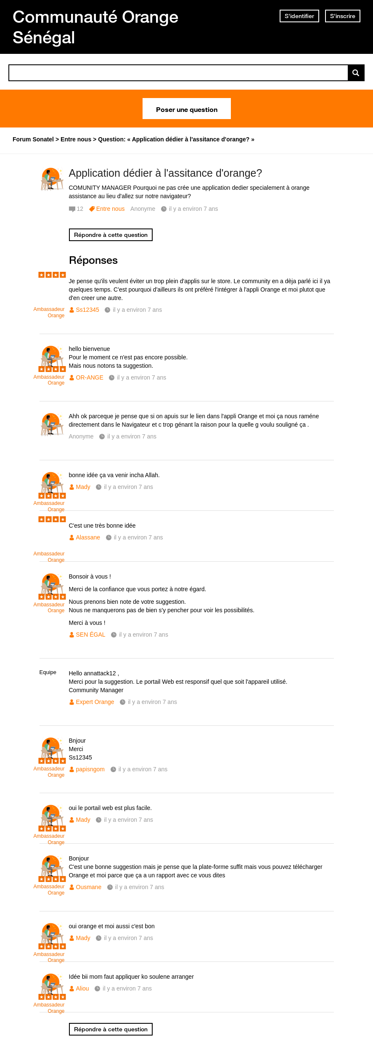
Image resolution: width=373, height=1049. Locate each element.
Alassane (88, 537)
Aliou (82, 988)
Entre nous (110, 208)
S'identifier (299, 16)
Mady (83, 486)
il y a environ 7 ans (137, 309)
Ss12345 (87, 309)
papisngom (90, 769)
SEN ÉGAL (91, 634)
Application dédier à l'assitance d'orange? (165, 173)
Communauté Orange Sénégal (95, 27)
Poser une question (186, 108)
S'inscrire (342, 16)
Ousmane (89, 887)
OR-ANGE (89, 377)
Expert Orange (95, 701)
